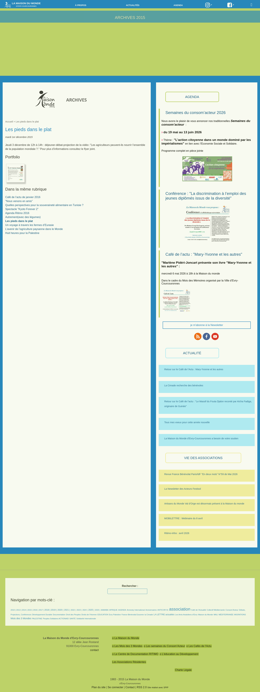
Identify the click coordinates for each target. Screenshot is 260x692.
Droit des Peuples (73, 615)
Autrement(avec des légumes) (23, 217)
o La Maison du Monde (125, 638)
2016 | (36, 610)
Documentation (59, 615)
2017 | (41, 610)
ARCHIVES (125, 17)
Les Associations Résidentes (129, 662)
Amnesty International (136, 610)
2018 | (47, 610)
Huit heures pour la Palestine (22, 233)
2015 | (30, 610)
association (179, 609)
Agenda (178, 5)
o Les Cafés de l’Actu (198, 646)
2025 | (91, 610)
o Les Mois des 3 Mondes (127, 646)
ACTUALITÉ (192, 353)
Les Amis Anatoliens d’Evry (186, 615)
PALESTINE (37, 619)
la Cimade (149, 615)
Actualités (132, 5)
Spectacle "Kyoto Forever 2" (21, 209)
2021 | (67, 610)
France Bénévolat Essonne (133, 615)
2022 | (73, 610)
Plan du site (99, 687)
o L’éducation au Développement (179, 654)
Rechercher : (130, 586)
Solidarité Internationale (86, 619)
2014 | (25, 610)
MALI (216, 615)
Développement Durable (42, 615)
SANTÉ (72, 619)
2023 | (79, 610)
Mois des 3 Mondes (21, 618)
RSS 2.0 (142, 687)
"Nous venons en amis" (19, 201)
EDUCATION (103, 615)
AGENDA (192, 97)
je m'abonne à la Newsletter (206, 325)
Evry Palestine (115, 615)
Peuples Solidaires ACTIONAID (56, 619)
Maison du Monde (205, 615)
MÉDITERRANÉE (226, 615)
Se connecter (115, 687)
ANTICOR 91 (163, 610)
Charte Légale (183, 670)
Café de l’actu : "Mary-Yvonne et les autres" (203, 254)
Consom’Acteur (232, 610)
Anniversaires (151, 610)
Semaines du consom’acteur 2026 (195, 112)
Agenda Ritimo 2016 (17, 213)
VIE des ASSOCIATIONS (203, 458)
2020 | (60, 610)
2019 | (54, 610)
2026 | (97, 610)
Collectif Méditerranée (216, 610)
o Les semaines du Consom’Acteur (164, 646)
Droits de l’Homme (89, 615)
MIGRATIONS (240, 615)
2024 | (85, 610)
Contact (130, 687)
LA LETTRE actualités (164, 614)
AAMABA (105, 610)
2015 (140, 17)
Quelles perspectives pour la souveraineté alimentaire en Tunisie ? (44, 205)
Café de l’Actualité (198, 610)
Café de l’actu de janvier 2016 (22, 197)
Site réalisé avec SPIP (157, 687)
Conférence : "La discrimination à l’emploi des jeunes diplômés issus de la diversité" (205, 196)
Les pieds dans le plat (19, 221)
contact (94, 650)
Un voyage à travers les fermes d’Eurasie (29, 225)
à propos (80, 5)
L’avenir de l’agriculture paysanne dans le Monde (34, 229)
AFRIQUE (113, 610)
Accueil (9, 121)
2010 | (13, 610)
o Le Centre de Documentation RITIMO (135, 654)
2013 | (19, 610)
